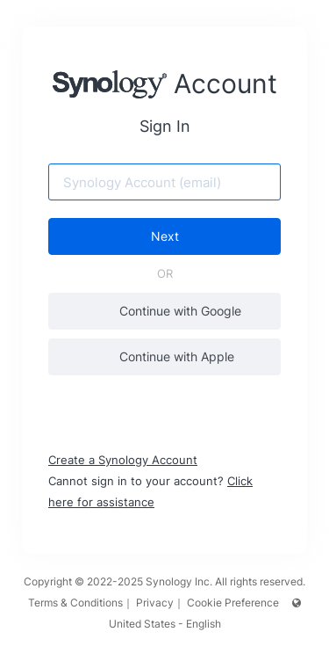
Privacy (155, 602)
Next (165, 236)
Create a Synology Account (122, 460)
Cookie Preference (233, 602)
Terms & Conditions (75, 602)
